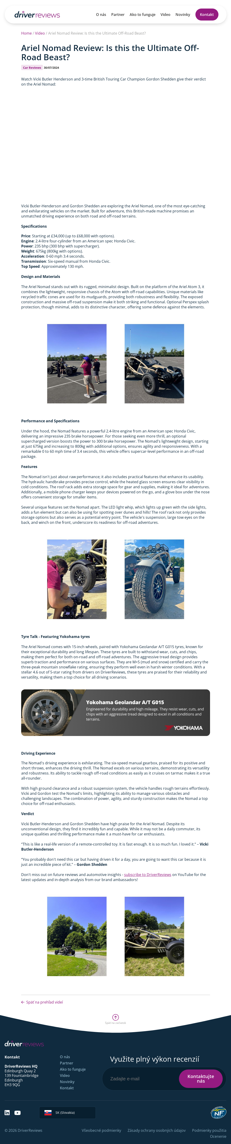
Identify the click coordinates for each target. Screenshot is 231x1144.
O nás (101, 14)
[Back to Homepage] (37, 14)
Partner (118, 14)
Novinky (182, 14)
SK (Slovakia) (59, 1112)
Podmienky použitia (209, 1130)
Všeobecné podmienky (101, 1130)
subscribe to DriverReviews (147, 874)
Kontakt (207, 14)
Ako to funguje (142, 14)
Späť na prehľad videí (42, 1002)
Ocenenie (218, 1136)
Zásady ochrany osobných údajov (157, 1130)
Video (165, 14)
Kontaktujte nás (200, 1078)
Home (26, 33)
